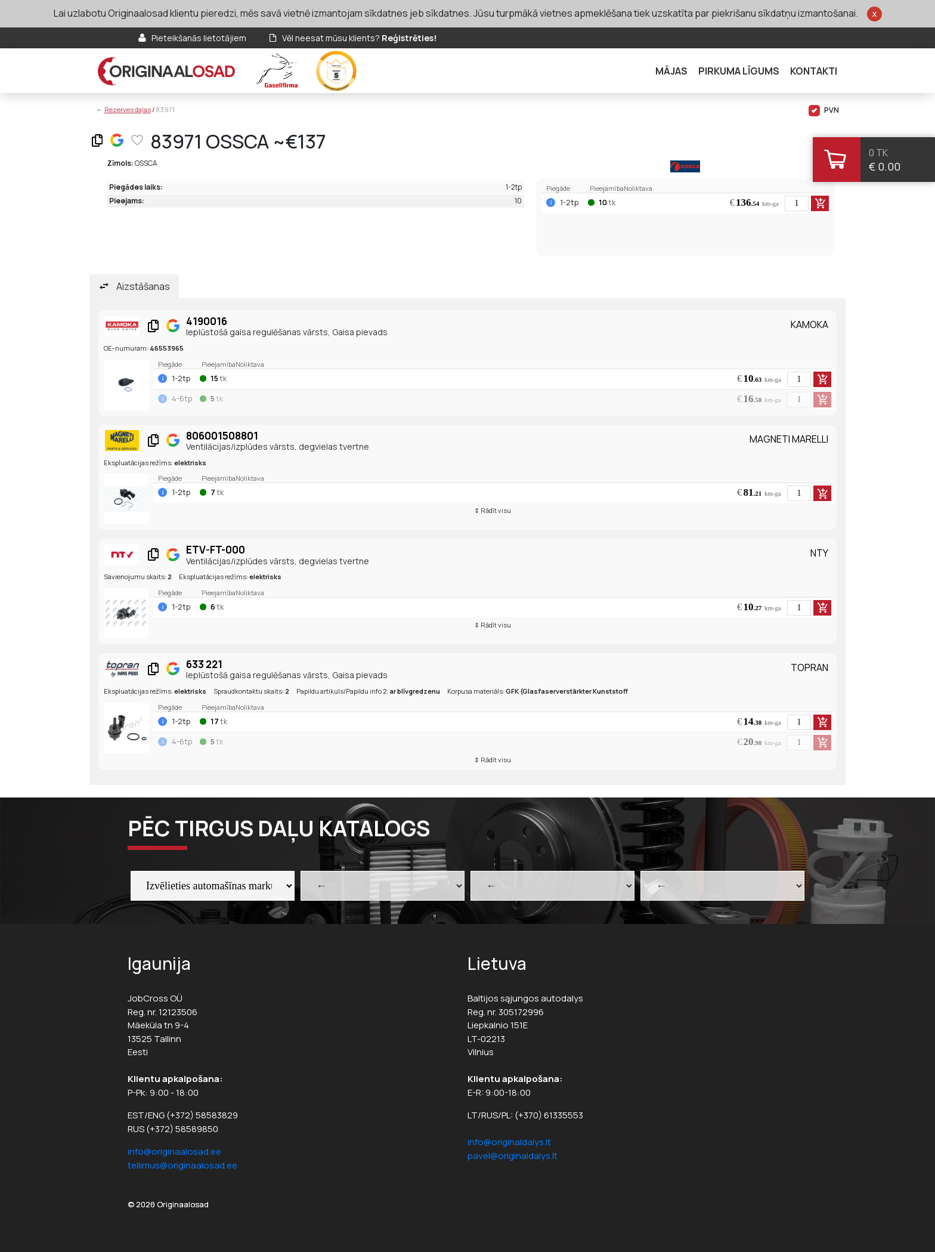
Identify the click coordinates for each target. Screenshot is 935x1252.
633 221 (204, 664)
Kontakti (813, 71)
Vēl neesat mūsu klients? (359, 38)
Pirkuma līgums (738, 71)
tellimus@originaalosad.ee (182, 1165)
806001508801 (222, 436)
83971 (165, 109)
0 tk (878, 152)
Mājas (671, 71)
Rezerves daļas (127, 109)
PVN (824, 110)
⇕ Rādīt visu (492, 510)
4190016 (206, 321)
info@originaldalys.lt (509, 1142)
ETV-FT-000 (215, 550)
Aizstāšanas (143, 286)
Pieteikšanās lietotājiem (198, 38)
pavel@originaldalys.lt (513, 1155)
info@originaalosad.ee (174, 1151)
